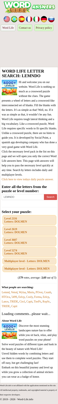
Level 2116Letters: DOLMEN (15, 220)
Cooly (29, 296)
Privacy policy (44, 27)
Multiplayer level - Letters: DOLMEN (27, 261)
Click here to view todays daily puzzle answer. (28, 179)
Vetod (14, 292)
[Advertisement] (29, 49)
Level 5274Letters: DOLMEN (15, 252)
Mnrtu (30, 292)
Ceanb (47, 292)
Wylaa (22, 292)
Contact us (25, 27)
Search (50, 197)
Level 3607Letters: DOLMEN (15, 241)
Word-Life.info (25, 399)
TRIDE (14, 301)
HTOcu (6, 296)
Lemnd (6, 292)
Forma (37, 296)
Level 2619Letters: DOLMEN (15, 231)
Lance (5, 301)
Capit (29, 301)
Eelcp (21, 296)
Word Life (8, 27)
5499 (14, 296)
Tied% (37, 301)
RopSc (46, 301)
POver (39, 292)
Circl (22, 301)
